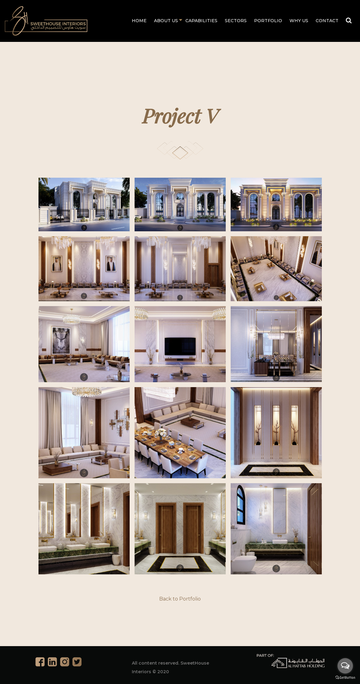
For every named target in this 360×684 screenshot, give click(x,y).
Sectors (236, 20)
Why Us (298, 20)
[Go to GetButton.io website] (345, 678)
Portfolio (268, 20)
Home (139, 20)
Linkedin (52, 661)
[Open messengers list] (345, 666)
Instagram (64, 661)
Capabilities (201, 20)
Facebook (40, 661)
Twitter (77, 661)
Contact (327, 20)
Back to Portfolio (180, 599)
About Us (166, 20)
